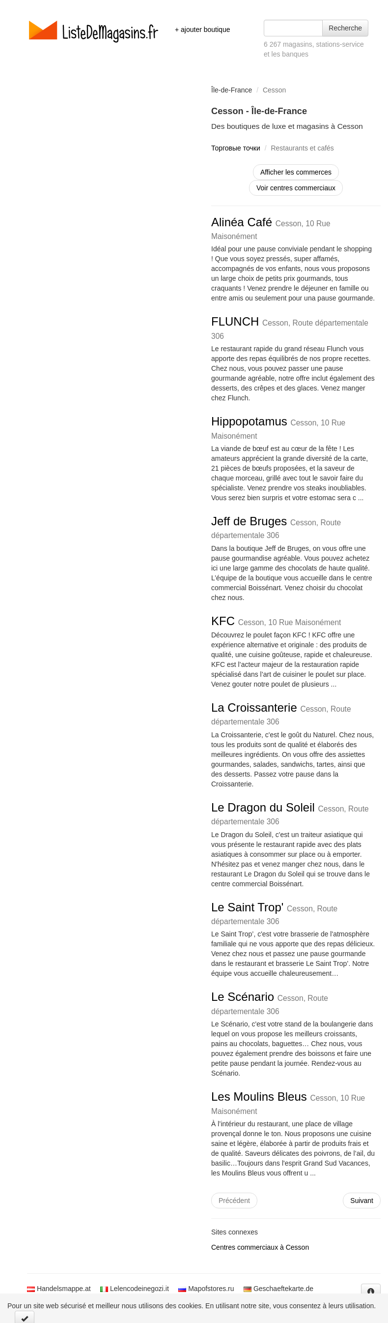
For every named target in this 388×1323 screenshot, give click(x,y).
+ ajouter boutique (202, 29)
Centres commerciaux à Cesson (260, 1247)
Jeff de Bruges (276, 527)
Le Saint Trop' (274, 913)
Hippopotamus (278, 427)
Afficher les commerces (296, 172)
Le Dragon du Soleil (290, 813)
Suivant (361, 1200)
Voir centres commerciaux (295, 188)
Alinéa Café (271, 228)
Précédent (234, 1200)
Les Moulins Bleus (288, 1102)
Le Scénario (269, 1002)
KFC (276, 621)
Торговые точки (235, 148)
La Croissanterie (281, 713)
